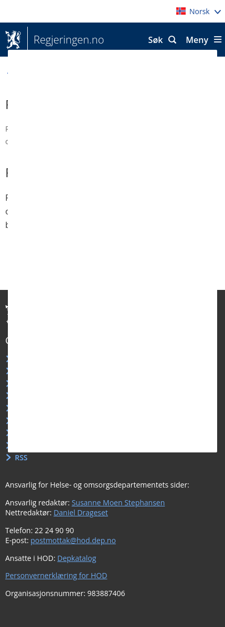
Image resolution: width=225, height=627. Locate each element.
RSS (21, 457)
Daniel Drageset (80, 512)
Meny (197, 40)
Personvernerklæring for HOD (56, 575)
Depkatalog (76, 558)
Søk (155, 40)
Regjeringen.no (65, 39)
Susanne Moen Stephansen (118, 502)
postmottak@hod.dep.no (73, 540)
